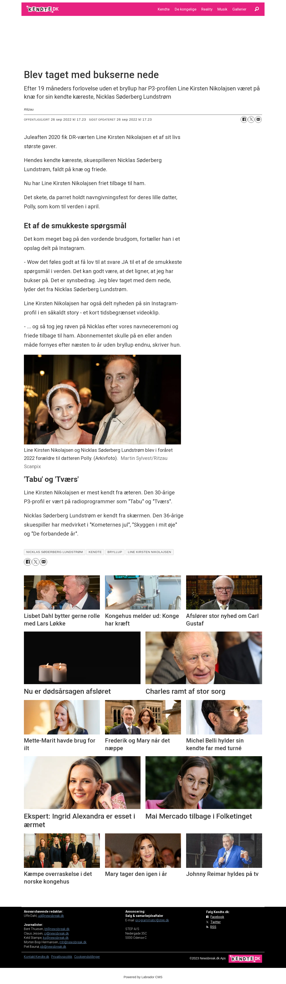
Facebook (217, 917)
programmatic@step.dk (152, 920)
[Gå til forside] (43, 9)
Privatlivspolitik (61, 956)
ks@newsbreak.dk (56, 937)
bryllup (114, 552)
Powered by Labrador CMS (143, 977)
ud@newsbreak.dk (51, 916)
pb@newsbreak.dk (53, 946)
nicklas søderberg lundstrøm (54, 552)
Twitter (215, 922)
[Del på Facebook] (244, 119)
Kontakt (30, 956)
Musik (222, 9)
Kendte (164, 9)
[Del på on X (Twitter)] (251, 119)
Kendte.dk (42, 956)
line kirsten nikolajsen (149, 552)
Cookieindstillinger (87, 956)
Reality (206, 9)
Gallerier (239, 9)
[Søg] (257, 9)
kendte (95, 552)
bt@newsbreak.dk (56, 929)
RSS (213, 927)
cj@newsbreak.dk (56, 933)
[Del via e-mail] (258, 119)
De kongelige (185, 9)
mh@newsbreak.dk (72, 942)
